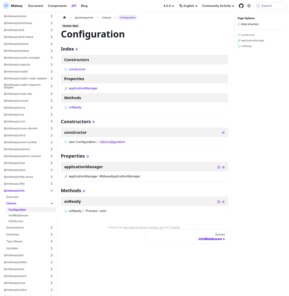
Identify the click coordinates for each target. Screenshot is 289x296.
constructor (75, 69)
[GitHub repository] (241, 6)
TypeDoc (175, 227)
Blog (84, 6)
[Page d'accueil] (64, 18)
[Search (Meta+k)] (270, 5)
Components (57, 6)
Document (35, 6)
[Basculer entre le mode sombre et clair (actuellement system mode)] (249, 6)
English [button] (186, 6)
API (73, 6)
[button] (29, 16)
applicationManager (81, 88)
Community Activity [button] (216, 6)
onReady (72, 107)
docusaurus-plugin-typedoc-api (144, 227)
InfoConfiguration (112, 142)
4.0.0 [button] (167, 6)
